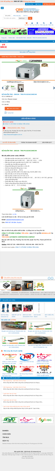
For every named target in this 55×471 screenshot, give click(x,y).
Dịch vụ (37, 24)
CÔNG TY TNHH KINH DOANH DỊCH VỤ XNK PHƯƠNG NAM (43, 362)
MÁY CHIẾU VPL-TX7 (49, 315)
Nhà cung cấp (43, 24)
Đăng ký (38, 4)
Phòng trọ (16, 460)
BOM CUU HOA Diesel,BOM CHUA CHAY (28, 316)
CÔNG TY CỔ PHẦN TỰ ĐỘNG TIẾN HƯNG (16, 124)
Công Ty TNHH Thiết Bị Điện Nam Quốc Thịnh (9, 374)
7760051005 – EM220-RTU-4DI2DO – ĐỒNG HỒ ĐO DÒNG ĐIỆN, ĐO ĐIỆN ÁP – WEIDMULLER (28, 293)
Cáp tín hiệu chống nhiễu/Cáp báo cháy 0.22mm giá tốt (16, 406)
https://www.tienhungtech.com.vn (12, 134)
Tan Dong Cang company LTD (26, 374)
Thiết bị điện (11, 37)
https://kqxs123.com (35, 460)
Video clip (50, 24)
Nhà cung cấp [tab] (17, 15)
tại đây (14, 214)
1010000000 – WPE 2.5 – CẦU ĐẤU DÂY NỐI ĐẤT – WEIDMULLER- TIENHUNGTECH (39, 293)
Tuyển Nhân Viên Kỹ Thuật (9, 393)
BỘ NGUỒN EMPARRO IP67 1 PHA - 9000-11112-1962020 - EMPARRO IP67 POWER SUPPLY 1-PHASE (6, 293)
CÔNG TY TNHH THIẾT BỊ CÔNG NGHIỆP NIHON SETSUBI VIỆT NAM (44, 375)
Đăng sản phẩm (49, 4)
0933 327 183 (9, 222)
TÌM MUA (6, 437)
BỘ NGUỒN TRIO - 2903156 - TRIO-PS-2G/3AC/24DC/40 (31, 37)
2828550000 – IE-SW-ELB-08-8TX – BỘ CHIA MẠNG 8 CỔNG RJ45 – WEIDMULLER (17, 293)
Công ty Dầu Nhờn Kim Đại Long (27, 362)
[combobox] (27, 18)
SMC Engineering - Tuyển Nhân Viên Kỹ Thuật (14, 380)
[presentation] (49, 278)
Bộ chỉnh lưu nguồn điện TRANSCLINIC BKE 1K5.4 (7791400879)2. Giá (40, 346)
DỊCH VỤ (6, 441)
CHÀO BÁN (7, 434)
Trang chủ (4, 37)
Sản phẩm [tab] (7, 15)
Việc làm (26, 24)
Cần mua (32, 24)
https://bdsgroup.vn (25, 460)
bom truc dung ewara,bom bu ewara (4, 316)
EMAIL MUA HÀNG (13, 108)
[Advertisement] (27, 263)
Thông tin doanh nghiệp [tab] (29, 142)
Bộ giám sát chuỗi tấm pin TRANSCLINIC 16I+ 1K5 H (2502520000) (14, 332)
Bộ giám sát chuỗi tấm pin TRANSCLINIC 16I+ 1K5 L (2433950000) (40, 332)
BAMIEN (5, 431)
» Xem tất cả (49, 378)
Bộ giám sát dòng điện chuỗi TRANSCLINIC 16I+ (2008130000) (13, 346)
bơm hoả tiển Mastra (37, 315)
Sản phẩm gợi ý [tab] (47, 142)
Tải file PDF (9, 113)
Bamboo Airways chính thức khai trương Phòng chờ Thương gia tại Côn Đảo (22, 443)
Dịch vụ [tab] (25, 15)
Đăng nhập (29, 4)
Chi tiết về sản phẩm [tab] (9, 142)
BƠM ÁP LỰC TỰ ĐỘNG (16, 315)
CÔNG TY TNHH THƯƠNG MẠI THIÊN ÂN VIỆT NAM (9, 362)
